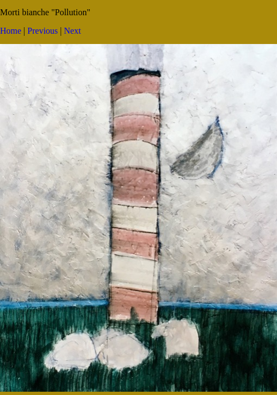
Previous (42, 30)
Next (72, 30)
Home (10, 30)
